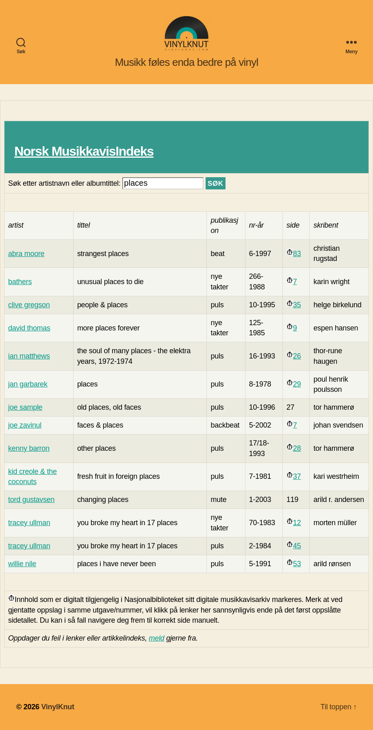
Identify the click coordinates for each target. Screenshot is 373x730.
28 (297, 448)
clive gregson (29, 305)
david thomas (29, 328)
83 (297, 254)
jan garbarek (28, 384)
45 (297, 546)
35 (297, 305)
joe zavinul (24, 425)
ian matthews (29, 356)
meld (156, 638)
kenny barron (29, 448)
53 (297, 564)
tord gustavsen (31, 499)
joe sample (25, 407)
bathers (20, 282)
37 (297, 476)
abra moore (26, 254)
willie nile (22, 564)
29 (297, 384)
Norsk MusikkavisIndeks (83, 151)
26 (297, 356)
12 (297, 523)
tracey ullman (29, 523)
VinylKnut (57, 707)
